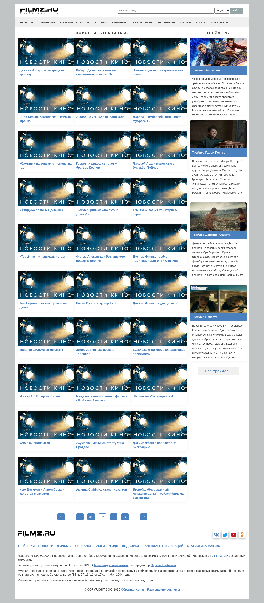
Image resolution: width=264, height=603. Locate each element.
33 (114, 516)
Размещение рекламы (163, 589)
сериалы (83, 546)
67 (144, 516)
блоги (100, 546)
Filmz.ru (220, 555)
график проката (193, 22)
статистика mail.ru (203, 546)
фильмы (64, 546)
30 (80, 516)
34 (125, 516)
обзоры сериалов (75, 22)
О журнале (219, 22)
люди (113, 546)
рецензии (47, 22)
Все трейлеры (218, 371)
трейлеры (120, 22)
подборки (130, 546)
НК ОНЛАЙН (166, 22)
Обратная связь (133, 589)
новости (27, 22)
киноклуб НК (143, 22)
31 (91, 516)
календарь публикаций (163, 546)
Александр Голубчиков (111, 565)
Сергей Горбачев (163, 565)
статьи (100, 22)
